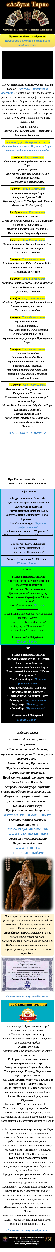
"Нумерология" (35, 708)
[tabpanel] (27, 41)
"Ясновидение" (35, 704)
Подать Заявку (27, 563)
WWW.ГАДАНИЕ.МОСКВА (28, 829)
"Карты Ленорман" (35, 700)
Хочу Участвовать (33, 188)
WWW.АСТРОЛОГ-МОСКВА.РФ (27, 815)
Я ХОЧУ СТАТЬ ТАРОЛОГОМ (27, 433)
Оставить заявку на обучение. (27, 996)
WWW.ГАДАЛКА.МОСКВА (28, 834)
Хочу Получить (34, 157)
